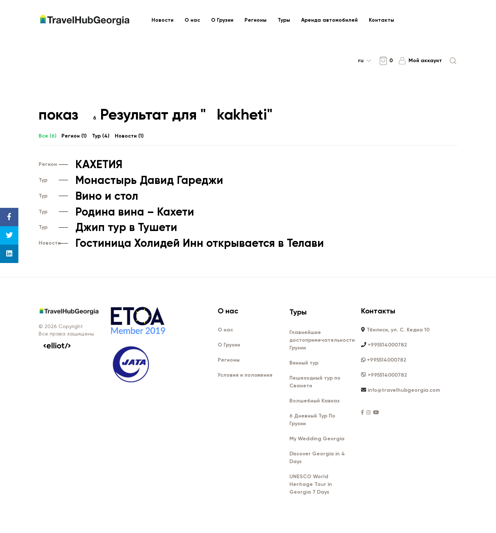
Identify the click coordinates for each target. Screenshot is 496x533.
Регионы (256, 20)
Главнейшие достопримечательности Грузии (322, 340)
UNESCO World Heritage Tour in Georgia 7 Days (310, 484)
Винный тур (303, 363)
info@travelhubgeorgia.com (404, 390)
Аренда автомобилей (329, 20)
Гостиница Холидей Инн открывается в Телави (181, 243)
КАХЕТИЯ (80, 165)
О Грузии (222, 20)
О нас (192, 20)
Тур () (101, 136)
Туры (284, 20)
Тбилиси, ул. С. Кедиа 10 (398, 330)
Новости (162, 20)
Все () (48, 136)
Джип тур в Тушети (108, 227)
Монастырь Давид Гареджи (131, 180)
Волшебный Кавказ (314, 401)
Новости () (129, 136)
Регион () (74, 136)
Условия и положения (245, 375)
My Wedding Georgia (317, 439)
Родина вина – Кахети (116, 212)
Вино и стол (88, 196)
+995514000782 (387, 345)
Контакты (381, 20)
